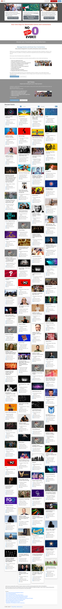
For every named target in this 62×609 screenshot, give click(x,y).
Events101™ (47, 1)
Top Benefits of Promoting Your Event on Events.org (15, 602)
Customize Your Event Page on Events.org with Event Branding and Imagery (19, 598)
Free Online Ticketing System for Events (13, 601)
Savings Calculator (23, 100)
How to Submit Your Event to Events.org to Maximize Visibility (17, 596)
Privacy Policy (13, 606)
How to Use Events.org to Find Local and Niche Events (15, 599)
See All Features (23, 76)
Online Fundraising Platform (11, 593)
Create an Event (54, 1)
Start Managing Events (14, 76)
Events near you (19, 606)
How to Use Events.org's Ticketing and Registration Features (16, 597)
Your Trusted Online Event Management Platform (15, 592)
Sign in (59, 1)
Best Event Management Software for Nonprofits (14, 600)
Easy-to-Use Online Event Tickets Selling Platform (14, 594)
